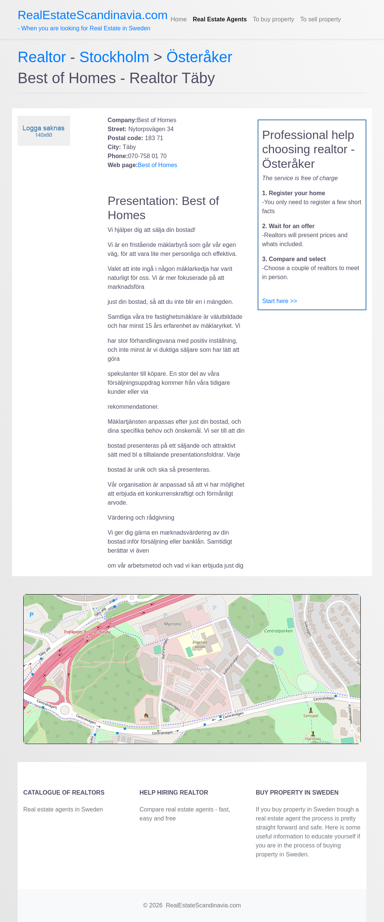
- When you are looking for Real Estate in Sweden (93, 19)
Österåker (199, 57)
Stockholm (115, 57)
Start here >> (279, 301)
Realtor (44, 57)
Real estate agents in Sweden (63, 809)
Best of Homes (157, 165)
